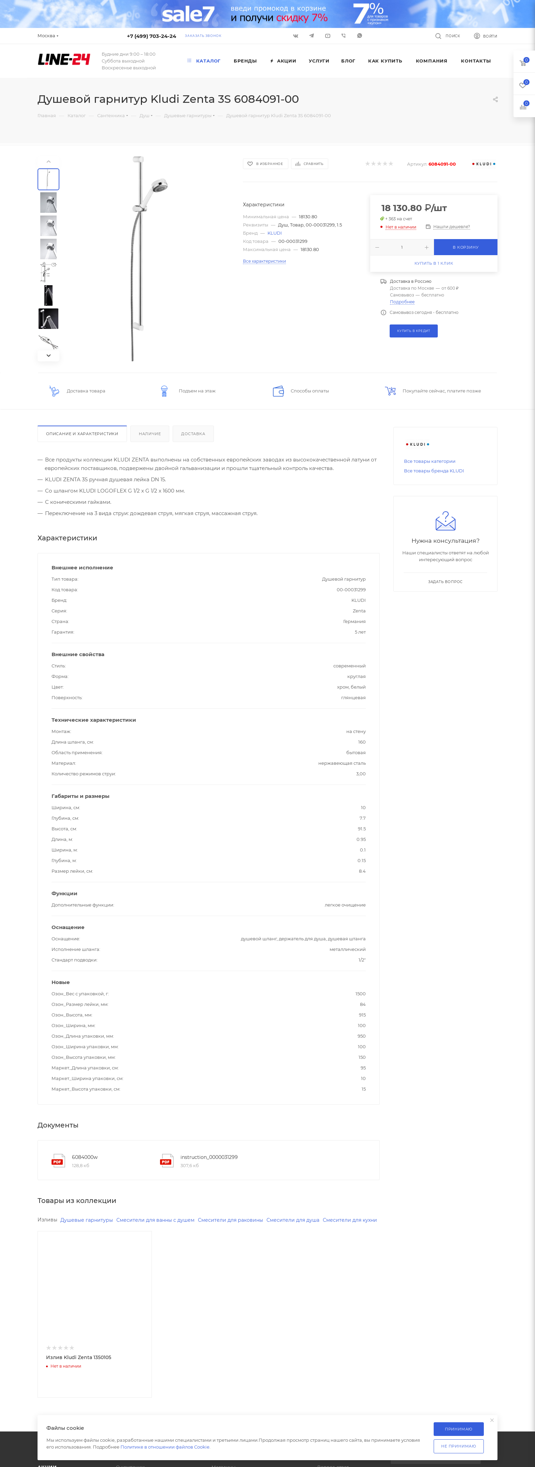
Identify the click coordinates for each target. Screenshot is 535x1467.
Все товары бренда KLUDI (434, 470)
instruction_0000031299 (209, 1157)
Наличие (150, 433)
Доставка (193, 433)
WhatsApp (359, 35)
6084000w (85, 1157)
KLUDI (275, 233)
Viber (343, 35)
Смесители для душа (303, 1220)
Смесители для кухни (66, 1232)
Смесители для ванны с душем (160, 1220)
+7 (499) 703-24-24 (151, 36)
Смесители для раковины (238, 1220)
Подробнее (402, 301)
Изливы (48, 1220)
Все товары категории (430, 461)
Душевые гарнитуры (88, 1220)
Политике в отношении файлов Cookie (164, 1447)
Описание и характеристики (82, 433)
